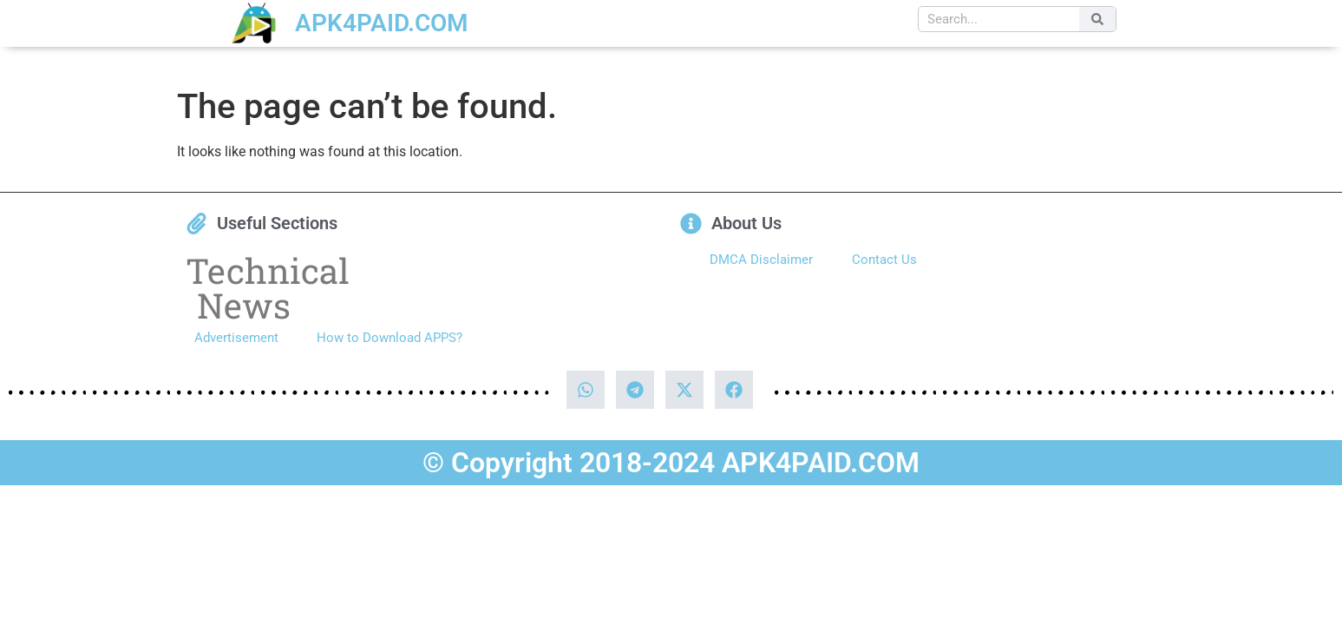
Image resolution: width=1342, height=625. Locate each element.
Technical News (268, 287)
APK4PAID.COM (381, 23)
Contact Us (884, 259)
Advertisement (236, 337)
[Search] (1097, 19)
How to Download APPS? (389, 337)
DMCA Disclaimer (761, 259)
